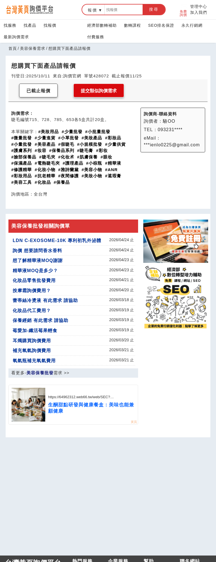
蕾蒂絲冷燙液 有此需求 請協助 (45, 300)
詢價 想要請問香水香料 (37, 250)
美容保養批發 (39, 372)
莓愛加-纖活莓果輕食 (35, 330)
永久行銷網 (191, 25)
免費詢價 (184, 10)
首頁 (12, 48)
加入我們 (198, 12)
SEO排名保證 (161, 25)
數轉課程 (132, 25)
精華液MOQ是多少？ (35, 270)
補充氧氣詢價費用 (32, 350)
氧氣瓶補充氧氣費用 (34, 360)
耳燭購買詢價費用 (32, 340)
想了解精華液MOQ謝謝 (38, 260)
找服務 (10, 25)
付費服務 (95, 37)
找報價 (50, 25)
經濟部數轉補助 (102, 25)
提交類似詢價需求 (99, 90)
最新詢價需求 (16, 37)
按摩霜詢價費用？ (32, 290)
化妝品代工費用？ (32, 310)
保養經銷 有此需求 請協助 (40, 320)
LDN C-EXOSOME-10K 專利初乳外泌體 (57, 240)
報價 (92, 10)
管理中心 (198, 6)
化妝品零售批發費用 (34, 280)
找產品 (30, 25)
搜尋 (154, 9)
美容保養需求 (32, 48)
